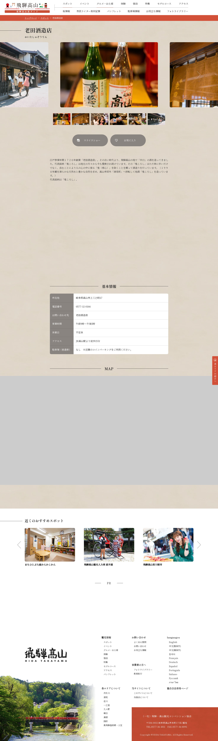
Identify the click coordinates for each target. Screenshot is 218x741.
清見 (106, 697)
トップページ (31, 17)
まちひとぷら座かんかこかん (40, 564)
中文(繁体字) (175, 646)
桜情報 (66, 11)
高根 (106, 717)
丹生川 (107, 693)
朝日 (106, 713)
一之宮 (107, 705)
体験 (123, 3)
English (173, 642)
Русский (173, 678)
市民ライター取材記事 (88, 11)
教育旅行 (138, 673)
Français (173, 658)
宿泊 (135, 3)
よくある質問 (140, 642)
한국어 (172, 654)
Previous (21, 74)
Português (174, 670)
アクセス (183, 3)
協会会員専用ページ (177, 688)
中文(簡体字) (175, 650)
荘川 (106, 701)
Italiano (173, 674)
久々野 (107, 709)
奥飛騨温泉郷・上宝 (113, 725)
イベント (84, 3)
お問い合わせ (140, 646)
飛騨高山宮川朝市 (152, 564)
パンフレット (114, 11)
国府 (106, 721)
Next (197, 74)
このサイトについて (143, 693)
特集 (147, 3)
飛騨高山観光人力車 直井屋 (98, 564)
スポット (67, 3)
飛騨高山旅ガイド (27, 7)
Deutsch (173, 662)
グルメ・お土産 (105, 3)
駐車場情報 (134, 11)
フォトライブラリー (177, 11)
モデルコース (164, 3)
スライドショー (92, 140)
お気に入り (130, 140)
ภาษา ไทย (173, 682)
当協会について (141, 697)
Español (173, 666)
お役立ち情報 (153, 11)
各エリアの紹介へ (215, 372)
